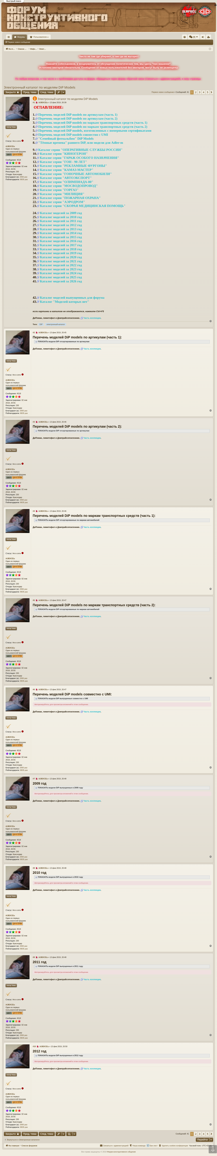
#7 (34, 779)
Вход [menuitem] (179, 38)
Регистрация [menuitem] (185, 38)
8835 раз (24, 179)
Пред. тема (29, 92)
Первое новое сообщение (19, 42)
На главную (13, 37)
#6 (34, 689)
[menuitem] (133, 37)
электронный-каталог (55, 324)
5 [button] (207, 92)
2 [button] (195, 92)
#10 (34, 1046)
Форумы (31, 37)
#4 (34, 511)
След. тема (46, 92)
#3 (34, 422)
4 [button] (203, 92)
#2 (34, 333)
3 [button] (199, 92)
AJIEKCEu (10, 146)
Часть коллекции (92, 318)
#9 (34, 957)
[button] (211, 92)
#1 (34, 102)
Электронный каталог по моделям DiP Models (39, 87)
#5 (34, 600)
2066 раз (23, 177)
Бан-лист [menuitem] (153, 1146)
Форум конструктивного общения (121, 1152)
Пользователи (50, 37)
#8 (34, 868)
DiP (41, 324)
